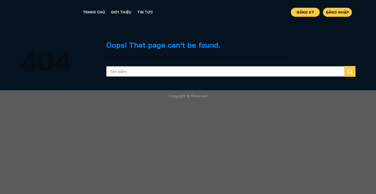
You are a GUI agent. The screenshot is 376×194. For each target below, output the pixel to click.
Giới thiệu (121, 12)
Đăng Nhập (337, 12)
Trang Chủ (94, 12)
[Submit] (349, 71)
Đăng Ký (305, 12)
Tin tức (145, 12)
